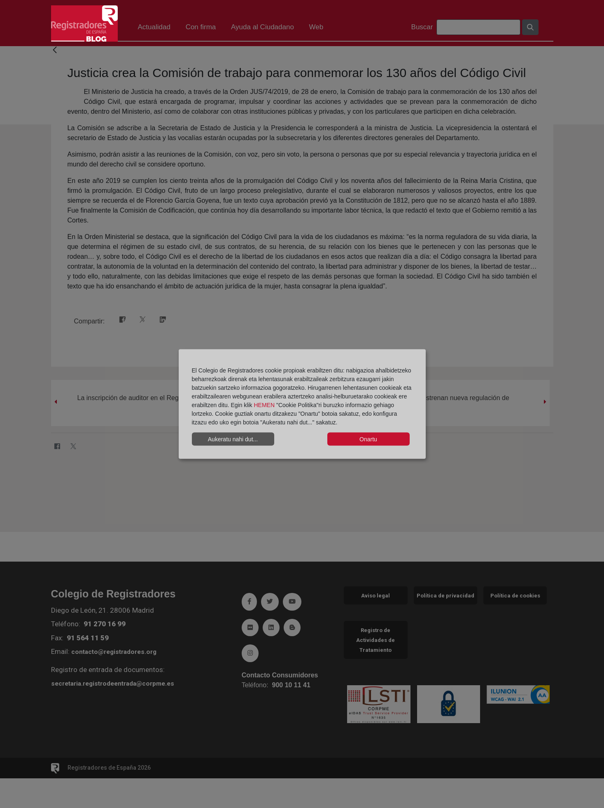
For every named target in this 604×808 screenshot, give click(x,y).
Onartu (368, 439)
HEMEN (264, 405)
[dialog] (302, 404)
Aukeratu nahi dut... (233, 439)
